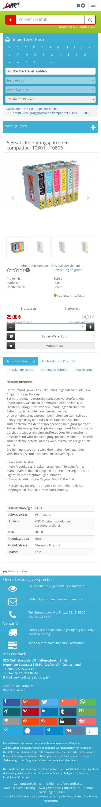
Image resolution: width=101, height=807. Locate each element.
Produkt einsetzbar (20, 370)
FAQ (62, 792)
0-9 (52, 62)
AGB (42, 788)
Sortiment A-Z (68, 27)
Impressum (72, 788)
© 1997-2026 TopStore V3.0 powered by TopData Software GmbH (43, 796)
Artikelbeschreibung (20, 361)
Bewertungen (84, 370)
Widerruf (54, 788)
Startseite (13, 109)
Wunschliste (55, 346)
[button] (13, 197)
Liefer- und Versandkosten (65, 784)
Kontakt (89, 788)
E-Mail (33, 599)
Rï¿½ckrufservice (15, 690)
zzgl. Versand (24, 321)
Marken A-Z (87, 27)
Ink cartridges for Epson (41, 109)
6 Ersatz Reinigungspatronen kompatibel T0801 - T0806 (49, 113)
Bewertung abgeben (68, 270)
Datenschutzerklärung (19, 788)
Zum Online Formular (18, 686)
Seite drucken (15, 571)
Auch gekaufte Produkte (59, 361)
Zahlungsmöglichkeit (29, 784)
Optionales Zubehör (54, 370)
